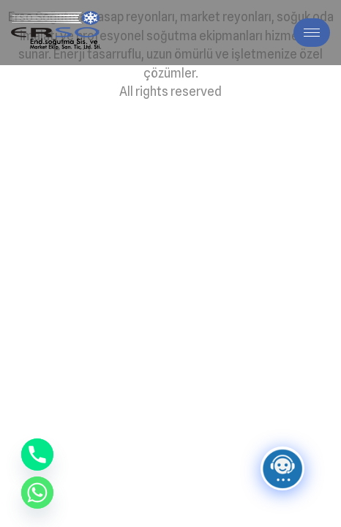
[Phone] (37, 454)
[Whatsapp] (37, 492)
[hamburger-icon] (311, 32)
